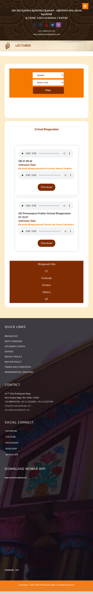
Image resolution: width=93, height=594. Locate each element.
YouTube (10, 437)
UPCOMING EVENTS (15, 346)
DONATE (9, 351)
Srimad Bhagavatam (30, 168)
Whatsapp (11, 449)
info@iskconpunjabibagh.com (18, 406)
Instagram (11, 443)
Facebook (11, 431)
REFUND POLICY (13, 362)
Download (46, 187)
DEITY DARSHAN (13, 341)
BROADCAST (11, 336)
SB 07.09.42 (25, 161)
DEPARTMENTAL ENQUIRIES (19, 372)
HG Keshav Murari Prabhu (57, 168)
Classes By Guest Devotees (58, 224)
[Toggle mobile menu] (85, 6)
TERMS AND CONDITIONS (18, 367)
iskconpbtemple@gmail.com (46, 34)
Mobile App (11, 454)
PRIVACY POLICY (13, 357)
